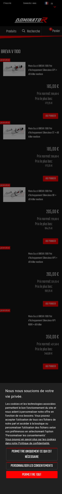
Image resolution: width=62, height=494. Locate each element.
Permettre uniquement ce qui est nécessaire (32, 454)
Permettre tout (31, 474)
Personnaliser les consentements (32, 466)
